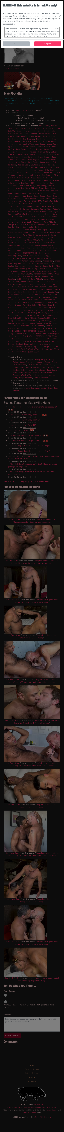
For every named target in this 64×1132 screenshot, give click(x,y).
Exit (16, 43)
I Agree (47, 43)
